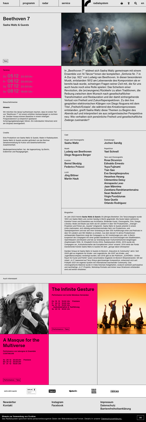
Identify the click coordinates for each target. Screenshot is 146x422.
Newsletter (9, 402)
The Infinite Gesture (73, 289)
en (142, 3)
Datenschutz (107, 405)
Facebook (57, 405)
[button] (10, 3)
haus (6, 3)
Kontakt (7, 405)
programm (29, 3)
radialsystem (100, 3)
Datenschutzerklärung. (111, 418)
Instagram (57, 402)
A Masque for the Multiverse (21, 343)
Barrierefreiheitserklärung (115, 408)
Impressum (106, 402)
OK (140, 417)
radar (45, 3)
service (66, 3)
